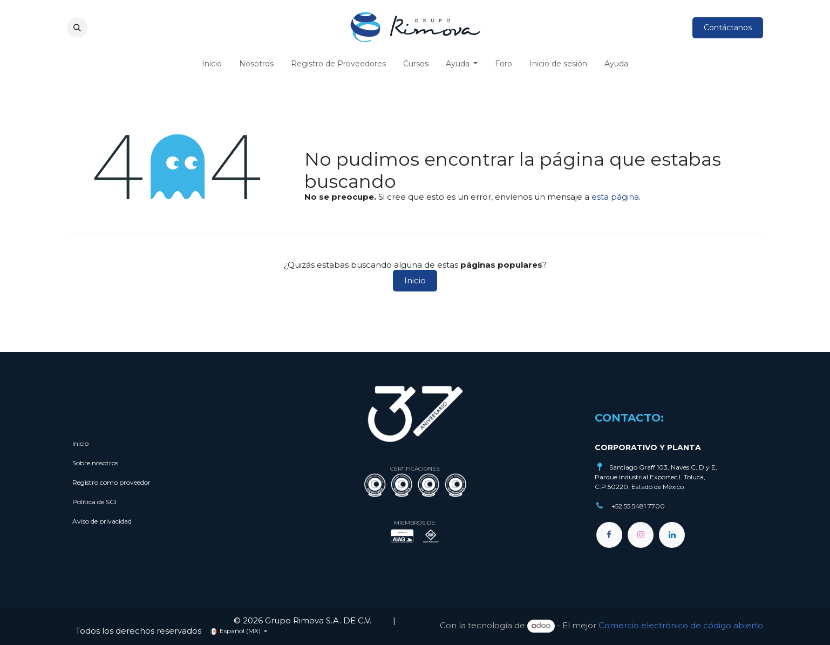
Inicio (415, 280)
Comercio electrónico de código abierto (680, 625)
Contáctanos (728, 27)
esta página (615, 197)
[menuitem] (211, 64)
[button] (77, 27)
